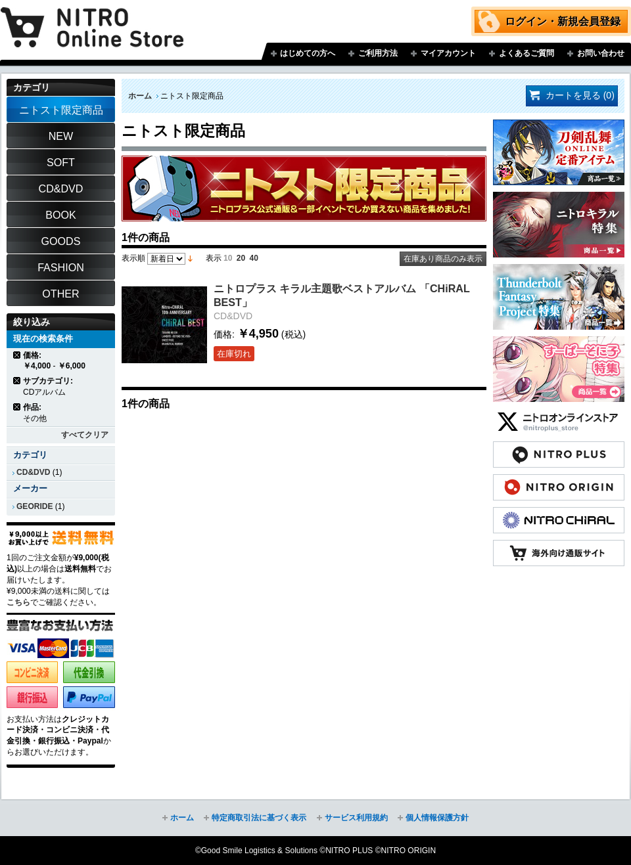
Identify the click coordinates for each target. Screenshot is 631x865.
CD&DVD (33, 472)
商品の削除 (17, 355)
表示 (214, 258)
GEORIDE (34, 506)
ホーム (140, 95)
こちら (18, 602)
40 (254, 258)
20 (241, 258)
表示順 (133, 258)
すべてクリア (84, 434)
